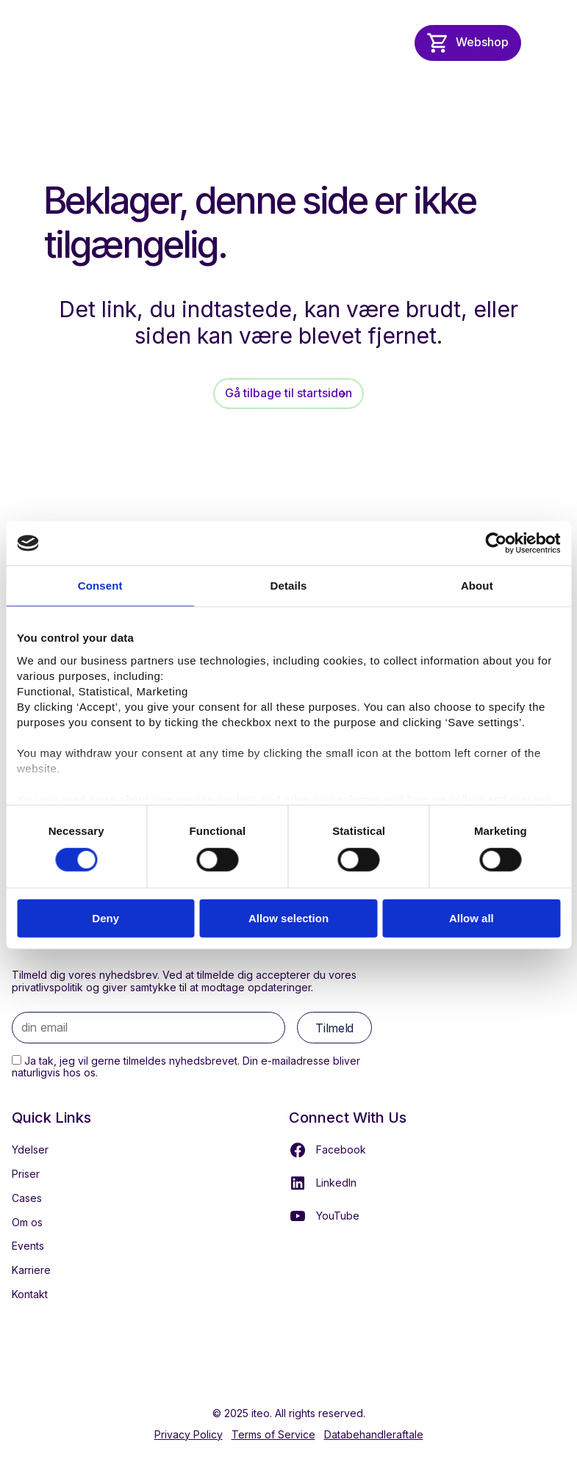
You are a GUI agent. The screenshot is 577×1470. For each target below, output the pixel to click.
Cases (27, 1198)
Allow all (471, 918)
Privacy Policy (188, 1435)
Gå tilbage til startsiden (288, 392)
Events (28, 1245)
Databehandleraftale (373, 1435)
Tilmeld (334, 1028)
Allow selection (288, 918)
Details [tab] (288, 585)
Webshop (482, 42)
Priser (26, 1173)
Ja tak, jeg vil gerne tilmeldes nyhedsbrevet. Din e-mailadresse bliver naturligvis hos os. (186, 1066)
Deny (105, 918)
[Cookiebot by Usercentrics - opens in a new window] (495, 543)
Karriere (31, 1270)
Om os (27, 1222)
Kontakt (30, 1294)
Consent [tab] (100, 585)
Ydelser (30, 1149)
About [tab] (477, 585)
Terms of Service (273, 1435)
